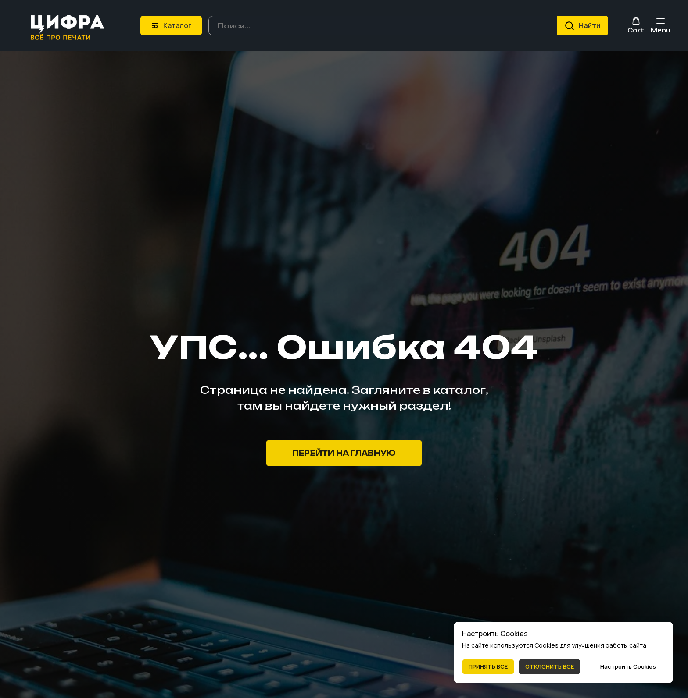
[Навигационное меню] (660, 25)
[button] (636, 24)
